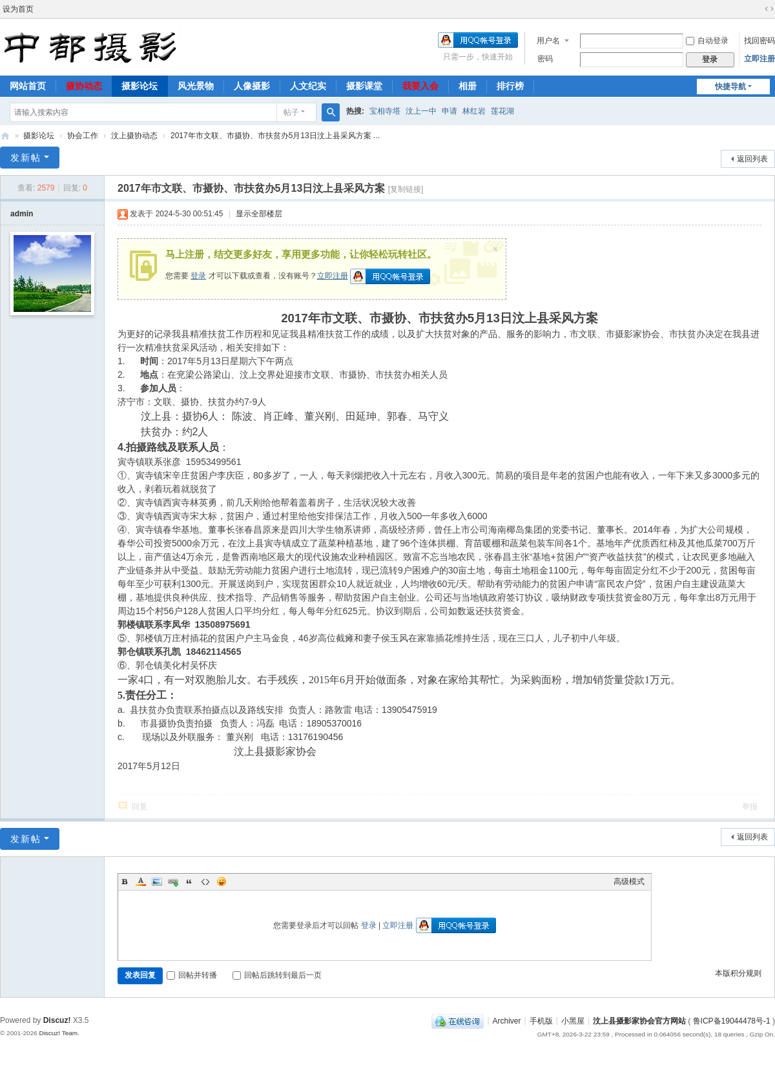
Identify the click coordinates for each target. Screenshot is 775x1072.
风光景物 (196, 86)
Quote (189, 881)
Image (156, 881)
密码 (545, 58)
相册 (468, 86)
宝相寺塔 (384, 111)
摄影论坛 (139, 86)
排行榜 (510, 86)
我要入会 (420, 86)
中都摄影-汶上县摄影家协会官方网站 (5, 136)
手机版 (541, 1020)
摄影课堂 (364, 86)
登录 (198, 275)
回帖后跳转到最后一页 (277, 975)
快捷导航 (730, 86)
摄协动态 (84, 86)
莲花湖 (502, 111)
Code (205, 881)
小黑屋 (572, 1020)
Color (140, 881)
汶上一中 (421, 111)
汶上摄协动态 (134, 135)
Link (173, 881)
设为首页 (18, 9)
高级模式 (629, 881)
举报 (750, 806)
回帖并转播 (192, 975)
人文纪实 (308, 86)
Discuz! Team (58, 1032)
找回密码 (759, 40)
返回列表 (752, 158)
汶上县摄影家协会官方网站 (639, 1020)
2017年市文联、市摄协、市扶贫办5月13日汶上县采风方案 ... (275, 135)
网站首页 (28, 86)
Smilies (221, 881)
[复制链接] (406, 189)
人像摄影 (252, 86)
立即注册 (759, 58)
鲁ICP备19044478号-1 (731, 1020)
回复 (139, 806)
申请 (449, 111)
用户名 (548, 40)
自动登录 (707, 40)
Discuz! (57, 1020)
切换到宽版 (769, 9)
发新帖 (25, 157)
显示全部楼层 (259, 213)
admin (21, 213)
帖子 (291, 112)
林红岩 (474, 111)
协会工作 (82, 135)
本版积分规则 (738, 973)
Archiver (507, 1020)
